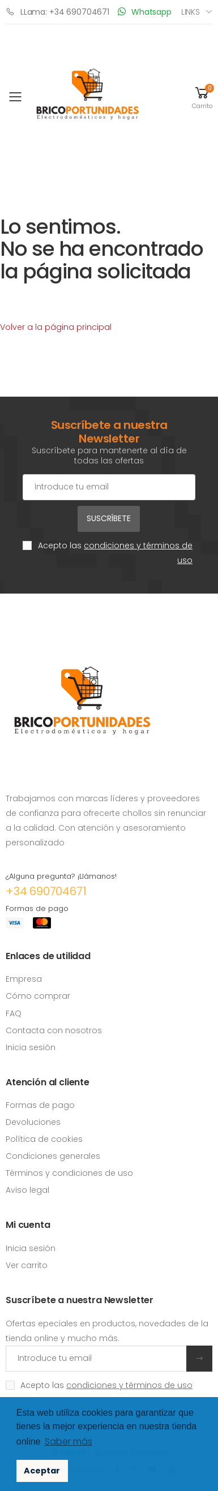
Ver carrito (27, 1265)
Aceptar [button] (42, 1470)
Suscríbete (109, 518)
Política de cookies (44, 1139)
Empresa (24, 979)
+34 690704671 (46, 891)
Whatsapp (145, 11)
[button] (202, 97)
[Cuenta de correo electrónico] (109, 487)
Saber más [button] (68, 1441)
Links (190, 12)
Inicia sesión (30, 1047)
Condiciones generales (53, 1156)
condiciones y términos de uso (129, 1385)
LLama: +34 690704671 (57, 11)
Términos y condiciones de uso (69, 1173)
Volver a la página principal (56, 327)
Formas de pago (40, 1105)
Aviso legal (27, 1190)
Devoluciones (33, 1122)
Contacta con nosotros (54, 1030)
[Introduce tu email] (96, 1359)
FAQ (14, 1013)
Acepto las (115, 553)
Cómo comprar (38, 996)
